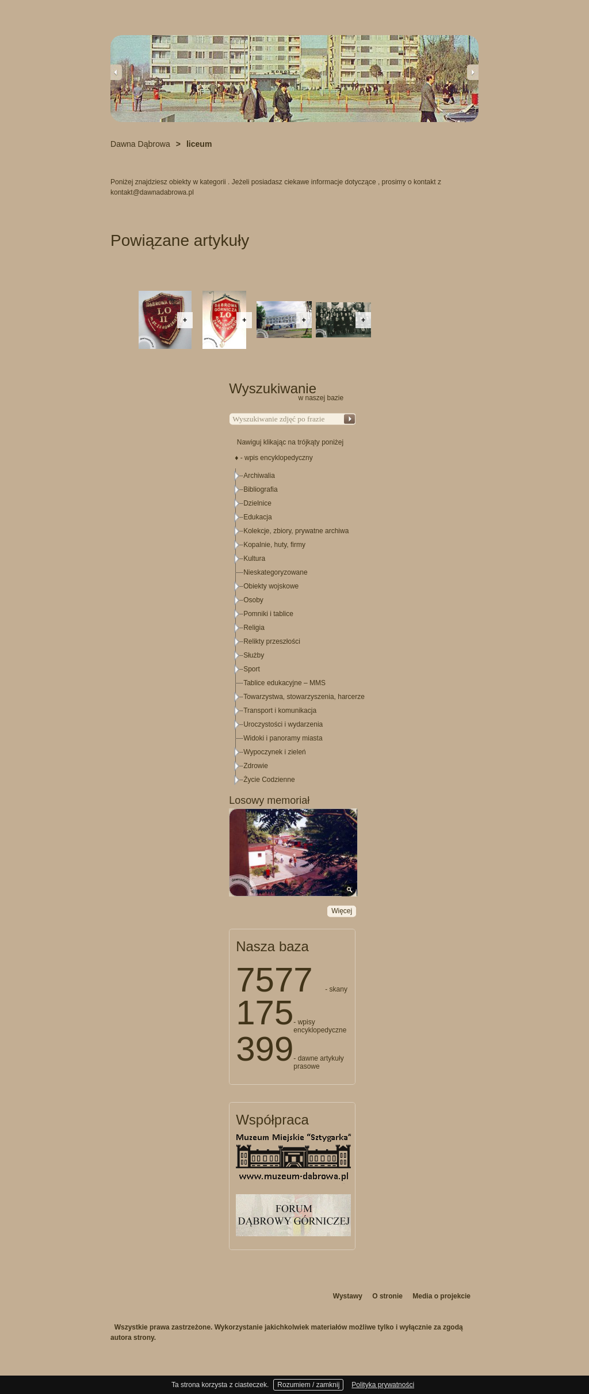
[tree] (293, 628)
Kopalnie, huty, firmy (274, 545)
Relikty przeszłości (271, 641)
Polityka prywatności (382, 1385)
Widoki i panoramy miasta (282, 738)
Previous (116, 72)
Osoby (253, 600)
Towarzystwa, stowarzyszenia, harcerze (304, 697)
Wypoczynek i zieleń (274, 752)
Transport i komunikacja (279, 711)
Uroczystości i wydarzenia (283, 724)
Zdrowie (255, 766)
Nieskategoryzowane (275, 572)
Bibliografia (260, 489)
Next (472, 72)
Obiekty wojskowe (271, 586)
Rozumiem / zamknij (308, 1385)
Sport (251, 669)
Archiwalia (259, 476)
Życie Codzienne (268, 780)
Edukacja (257, 517)
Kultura (254, 558)
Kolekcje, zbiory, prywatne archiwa (296, 531)
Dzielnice (257, 503)
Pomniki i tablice (268, 614)
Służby (253, 655)
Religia (254, 628)
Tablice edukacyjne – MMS (284, 683)
